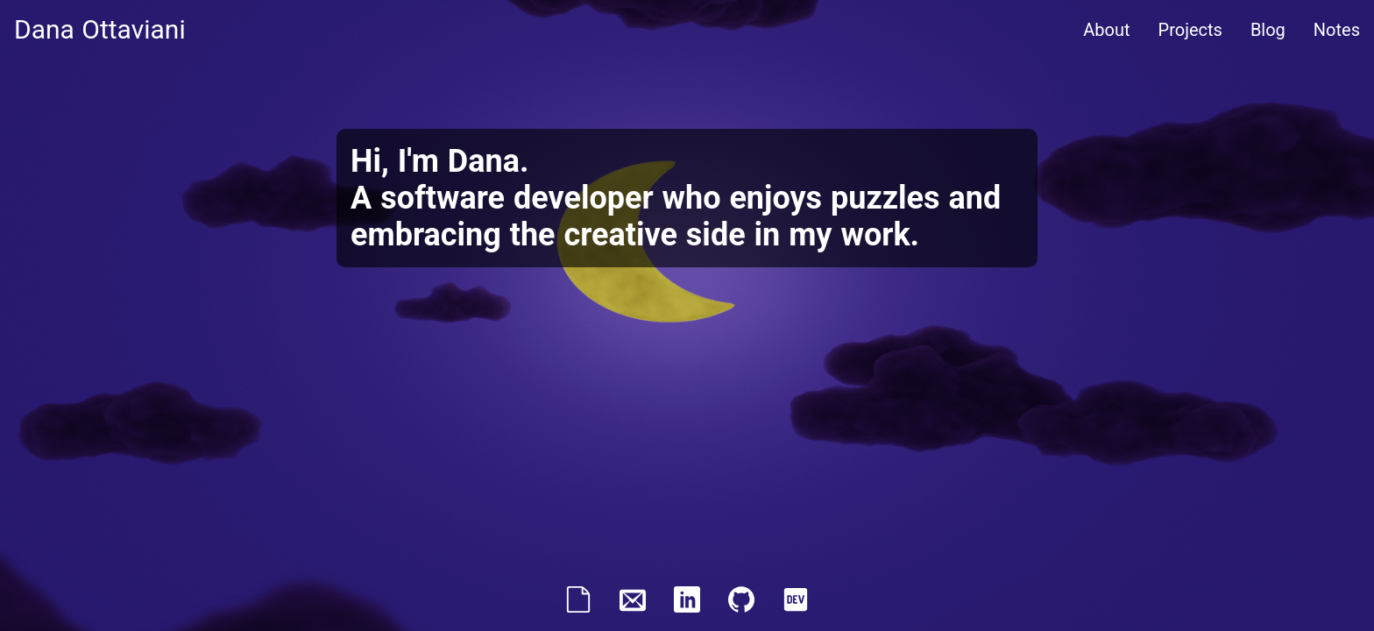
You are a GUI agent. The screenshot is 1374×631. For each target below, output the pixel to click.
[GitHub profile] (741, 606)
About (1106, 29)
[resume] (578, 606)
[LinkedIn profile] (687, 606)
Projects (1190, 29)
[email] (633, 606)
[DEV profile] (796, 606)
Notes (1337, 29)
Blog (1267, 29)
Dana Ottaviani (100, 29)
